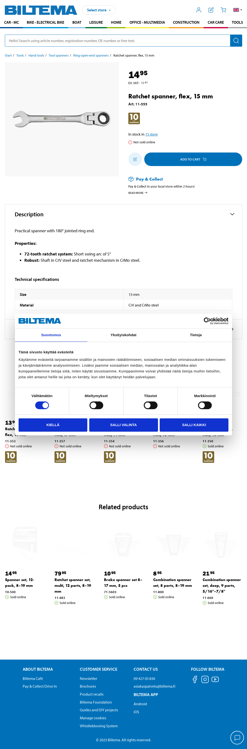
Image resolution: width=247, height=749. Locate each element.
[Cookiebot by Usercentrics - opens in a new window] (207, 321)
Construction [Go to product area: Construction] (186, 22)
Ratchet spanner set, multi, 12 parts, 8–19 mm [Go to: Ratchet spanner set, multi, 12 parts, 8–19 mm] (73, 585)
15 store (151, 134)
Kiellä (52, 425)
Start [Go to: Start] (8, 55)
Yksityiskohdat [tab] (123, 335)
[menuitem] (11, 22)
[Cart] (223, 10)
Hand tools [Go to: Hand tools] (36, 55)
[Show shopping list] (211, 10)
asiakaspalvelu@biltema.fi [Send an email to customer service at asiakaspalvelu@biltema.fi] (154, 686)
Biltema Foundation (96, 702)
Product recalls (91, 694)
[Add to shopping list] (135, 159)
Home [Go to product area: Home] (116, 22)
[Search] (236, 41)
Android (140, 703)
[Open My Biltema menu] (199, 10)
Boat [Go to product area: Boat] (76, 22)
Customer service (98, 669)
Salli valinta (123, 425)
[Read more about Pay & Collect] (180, 179)
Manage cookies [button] (93, 717)
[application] (237, 738)
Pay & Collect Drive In (40, 686)
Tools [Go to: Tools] (20, 55)
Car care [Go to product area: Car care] (216, 22)
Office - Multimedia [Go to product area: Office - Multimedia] (147, 22)
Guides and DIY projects (99, 709)
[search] (123, 41)
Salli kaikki (194, 425)
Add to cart (193, 159)
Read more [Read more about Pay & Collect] (138, 193)
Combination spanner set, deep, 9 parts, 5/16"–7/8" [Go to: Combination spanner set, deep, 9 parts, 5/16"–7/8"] (222, 585)
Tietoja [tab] (196, 335)
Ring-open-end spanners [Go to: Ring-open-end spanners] (91, 55)
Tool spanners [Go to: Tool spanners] (59, 55)
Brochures (88, 686)
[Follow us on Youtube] (215, 681)
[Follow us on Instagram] (205, 680)
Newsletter (88, 678)
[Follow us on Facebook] (195, 680)
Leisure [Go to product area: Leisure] (96, 22)
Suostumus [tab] (51, 335)
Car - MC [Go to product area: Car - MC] (11, 22)
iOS (136, 711)
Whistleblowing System (99, 725)
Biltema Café (33, 678)
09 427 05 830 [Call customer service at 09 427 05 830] (144, 678)
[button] (238, 10)
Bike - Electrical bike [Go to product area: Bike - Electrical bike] (45, 22)
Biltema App (146, 694)
